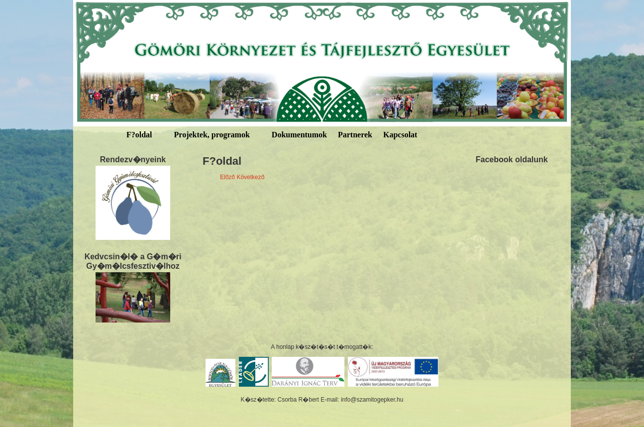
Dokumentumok (299, 134)
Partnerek (355, 134)
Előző (227, 177)
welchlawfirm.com (589, 168)
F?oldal (139, 134)
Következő (250, 177)
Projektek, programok (212, 134)
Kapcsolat (400, 134)
